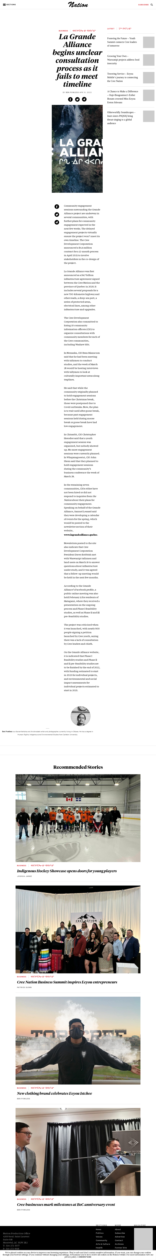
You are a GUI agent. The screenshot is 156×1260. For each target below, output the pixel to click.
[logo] (78, 7)
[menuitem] (143, 5)
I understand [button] (84, 1257)
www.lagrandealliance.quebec (80, 534)
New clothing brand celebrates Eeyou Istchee (54, 1093)
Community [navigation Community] (101, 1241)
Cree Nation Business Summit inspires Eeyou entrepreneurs (67, 981)
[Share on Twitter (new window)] (77, 99)
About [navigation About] (118, 1230)
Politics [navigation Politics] (99, 1233)
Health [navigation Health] (99, 1248)
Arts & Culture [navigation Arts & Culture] (103, 1244)
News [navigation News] (98, 1230)
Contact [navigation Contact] (119, 1241)
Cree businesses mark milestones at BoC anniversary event (66, 1204)
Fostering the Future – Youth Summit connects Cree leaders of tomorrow (122, 42)
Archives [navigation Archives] (119, 1244)
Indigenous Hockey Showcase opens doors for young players (67, 870)
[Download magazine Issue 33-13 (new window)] (143, 1241)
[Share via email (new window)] (84, 99)
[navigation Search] (152, 6)
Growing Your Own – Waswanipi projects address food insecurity (123, 60)
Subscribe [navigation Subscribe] (120, 1233)
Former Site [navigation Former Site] (121, 1248)
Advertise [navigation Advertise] (120, 1237)
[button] (9, 5)
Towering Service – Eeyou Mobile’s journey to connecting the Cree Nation (122, 77)
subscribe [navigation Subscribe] (143, 5)
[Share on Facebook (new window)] (70, 99)
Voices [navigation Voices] (99, 1237)
